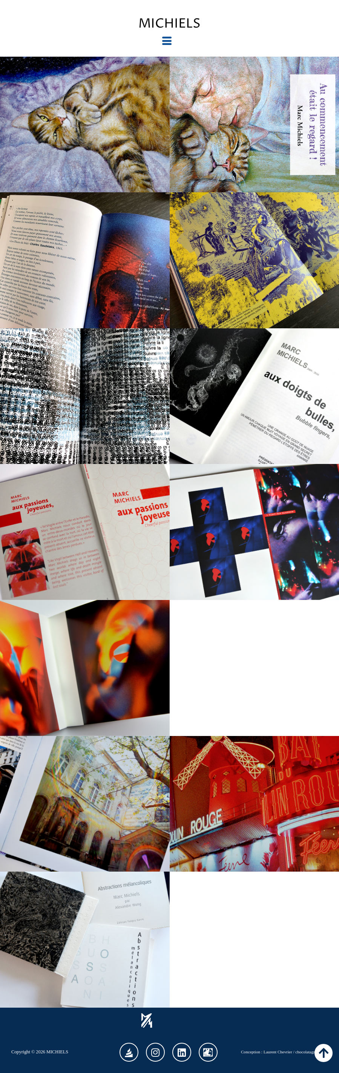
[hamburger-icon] (167, 41)
